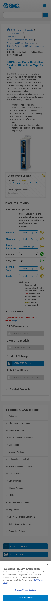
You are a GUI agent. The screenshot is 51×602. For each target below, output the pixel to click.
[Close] (48, 569)
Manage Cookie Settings (25, 594)
